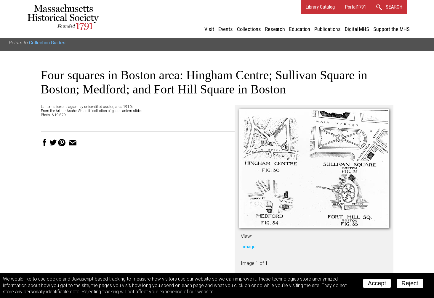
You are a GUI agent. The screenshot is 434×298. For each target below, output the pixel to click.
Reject (409, 283)
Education (299, 29)
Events (225, 29)
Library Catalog (320, 7)
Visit (209, 29)
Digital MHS (357, 29)
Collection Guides (47, 43)
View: (246, 236)
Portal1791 (355, 7)
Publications (327, 29)
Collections (249, 29)
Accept (377, 283)
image (249, 247)
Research (275, 29)
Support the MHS (391, 29)
